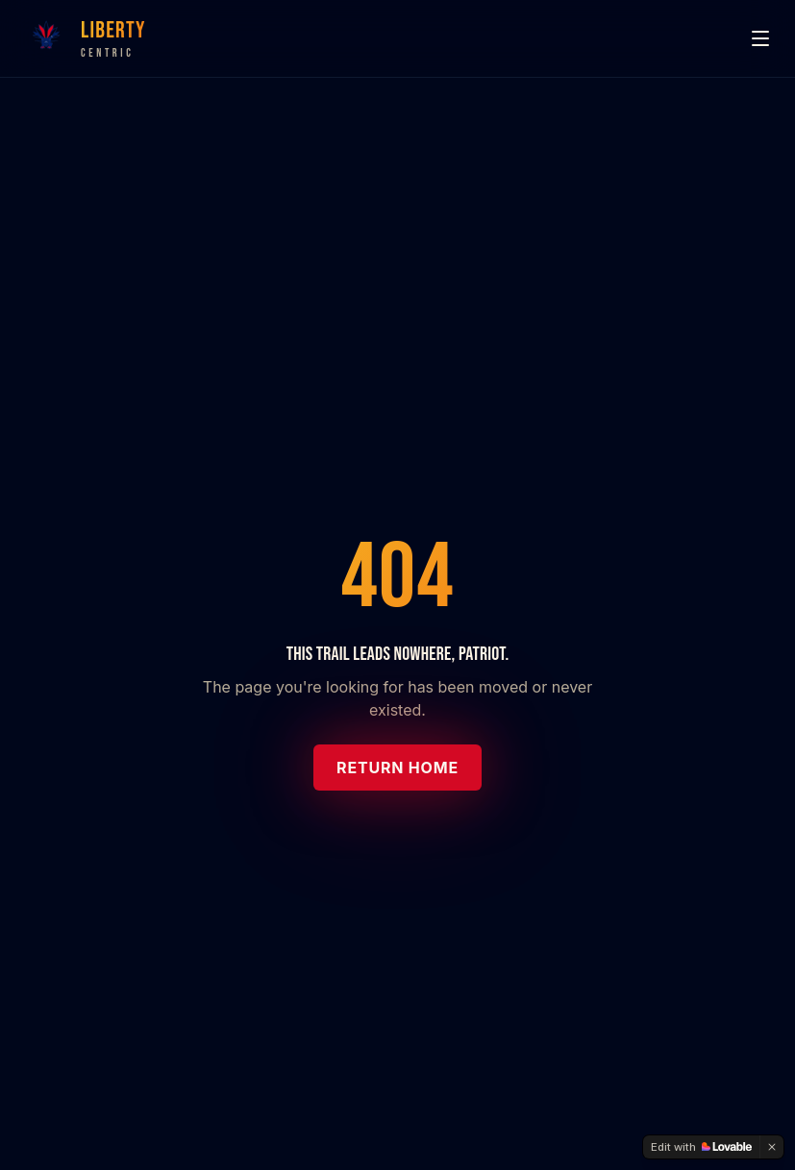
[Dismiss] (771, 1146)
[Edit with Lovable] (701, 1146)
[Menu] (760, 38)
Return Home (397, 767)
